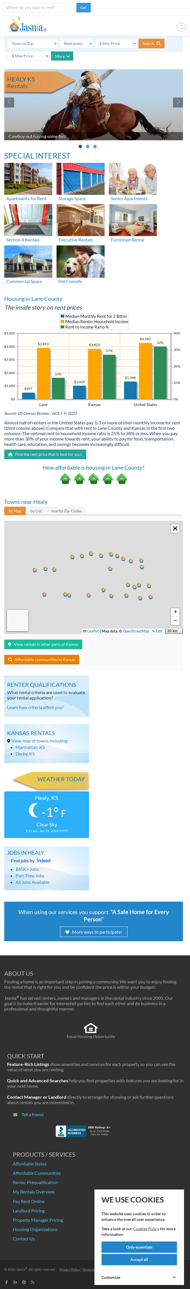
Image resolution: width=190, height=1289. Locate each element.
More (62, 56)
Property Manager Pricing (38, 1220)
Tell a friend (32, 1114)
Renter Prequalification (35, 1182)
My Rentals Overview (34, 1191)
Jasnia (21, 1269)
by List (36, 510)
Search (151, 43)
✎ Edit (157, 631)
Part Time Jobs (30, 875)
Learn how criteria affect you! (35, 707)
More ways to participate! (93, 931)
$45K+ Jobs (27, 869)
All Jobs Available (32, 882)
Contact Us (24, 1238)
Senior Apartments (129, 198)
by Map (14, 510)
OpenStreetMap (136, 631)
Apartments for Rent (26, 198)
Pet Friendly (70, 281)
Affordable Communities (37, 1173)
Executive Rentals (76, 239)
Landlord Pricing (29, 1210)
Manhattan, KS (30, 747)
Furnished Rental (127, 239)
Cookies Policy (146, 1228)
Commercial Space (24, 281)
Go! (83, 7)
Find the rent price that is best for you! (45, 454)
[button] (89, 595)
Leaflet (91, 631)
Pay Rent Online (28, 1201)
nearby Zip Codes (66, 510)
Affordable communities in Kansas (41, 659)
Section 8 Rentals (23, 239)
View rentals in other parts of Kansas (43, 644)
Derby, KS (25, 753)
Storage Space (72, 198)
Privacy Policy (69, 1269)
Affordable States (30, 1163)
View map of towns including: (40, 740)
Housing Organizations (35, 1229)
